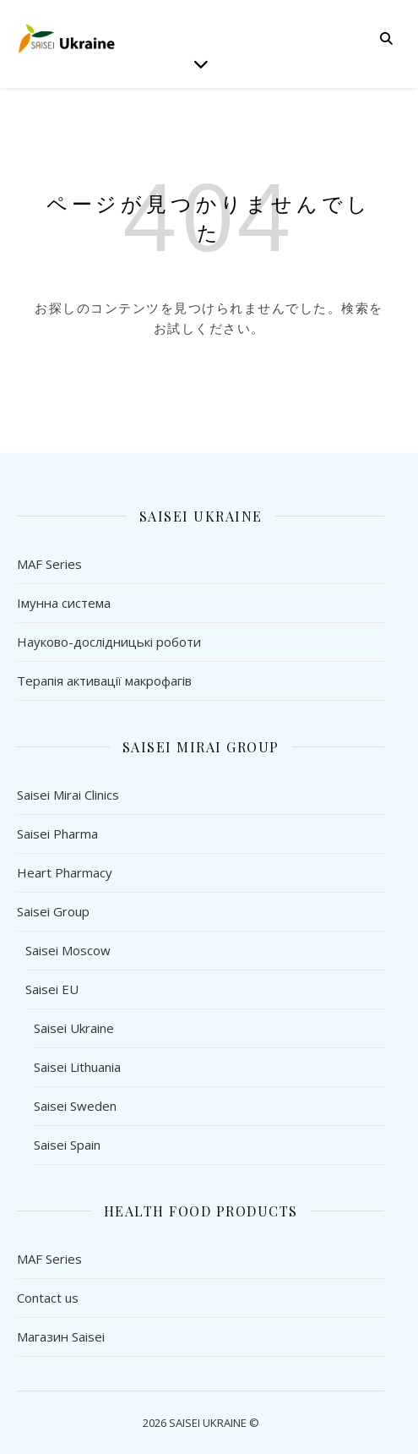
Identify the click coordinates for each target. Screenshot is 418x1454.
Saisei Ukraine (74, 1027)
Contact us (48, 1297)
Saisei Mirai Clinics (68, 794)
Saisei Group (53, 911)
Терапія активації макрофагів (104, 680)
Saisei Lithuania (77, 1066)
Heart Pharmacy (64, 872)
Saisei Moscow (68, 950)
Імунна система (64, 602)
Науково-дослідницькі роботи (109, 641)
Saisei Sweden (75, 1105)
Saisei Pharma (57, 833)
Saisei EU (52, 989)
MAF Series (49, 563)
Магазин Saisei (61, 1336)
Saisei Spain (67, 1144)
